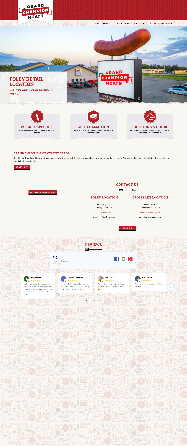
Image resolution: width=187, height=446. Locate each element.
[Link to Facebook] (171, 442)
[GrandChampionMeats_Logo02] (35, 12)
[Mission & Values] (24, 359)
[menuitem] (96, 23)
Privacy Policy (19, 430)
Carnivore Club (19, 417)
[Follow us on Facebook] (43, 192)
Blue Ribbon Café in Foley (28, 349)
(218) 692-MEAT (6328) (150, 212)
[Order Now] (22, 167)
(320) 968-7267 (104, 212)
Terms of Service (20, 426)
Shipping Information (22, 422)
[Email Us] (127, 228)
